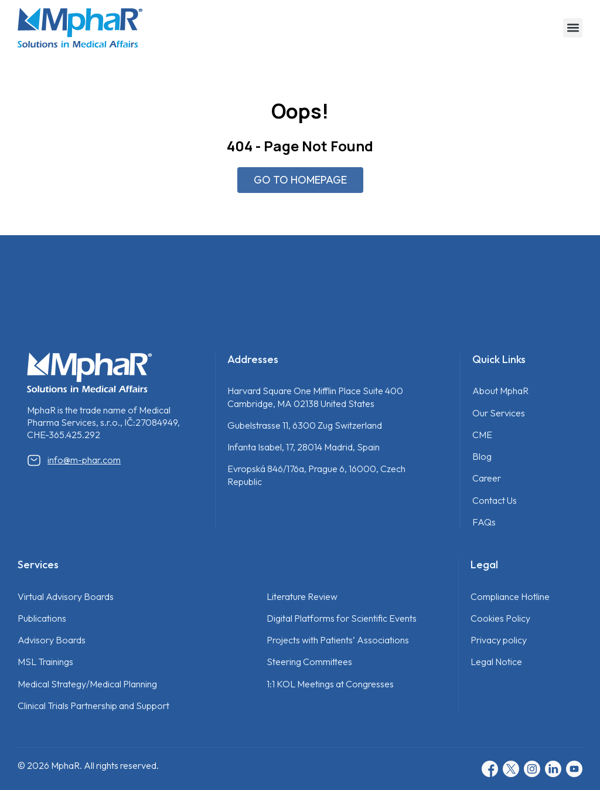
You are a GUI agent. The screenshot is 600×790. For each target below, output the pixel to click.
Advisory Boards (52, 640)
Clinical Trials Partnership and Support (93, 705)
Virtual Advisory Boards (66, 596)
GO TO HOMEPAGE (300, 180)
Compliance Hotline (510, 596)
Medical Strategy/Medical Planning (87, 684)
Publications (42, 618)
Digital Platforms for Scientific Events (342, 618)
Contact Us (494, 500)
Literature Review (302, 596)
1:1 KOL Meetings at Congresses (330, 684)
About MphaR (500, 390)
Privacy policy (499, 640)
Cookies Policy (500, 618)
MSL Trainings (45, 661)
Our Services (498, 413)
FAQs (484, 522)
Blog (482, 456)
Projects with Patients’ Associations (338, 640)
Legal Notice (496, 661)
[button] (572, 28)
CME (482, 434)
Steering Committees (309, 661)
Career (486, 478)
